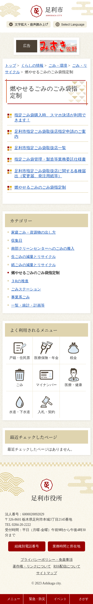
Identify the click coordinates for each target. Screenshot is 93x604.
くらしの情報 (32, 65)
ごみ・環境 (58, 65)
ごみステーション (26, 289)
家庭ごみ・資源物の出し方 (33, 232)
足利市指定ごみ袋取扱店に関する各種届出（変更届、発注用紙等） (50, 173)
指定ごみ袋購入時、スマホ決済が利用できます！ (50, 117)
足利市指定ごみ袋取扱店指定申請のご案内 (50, 134)
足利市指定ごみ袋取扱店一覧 (40, 148)
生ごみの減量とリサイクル (33, 256)
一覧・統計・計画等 (28, 305)
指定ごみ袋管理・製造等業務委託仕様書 (50, 159)
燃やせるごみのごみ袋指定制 (40, 187)
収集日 (16, 240)
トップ (10, 65)
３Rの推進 (20, 281)
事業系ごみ (20, 297)
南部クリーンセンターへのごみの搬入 (42, 248)
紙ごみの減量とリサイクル (33, 265)
